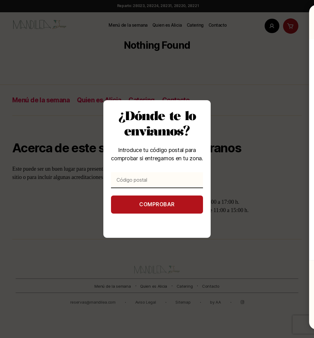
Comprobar (157, 204)
